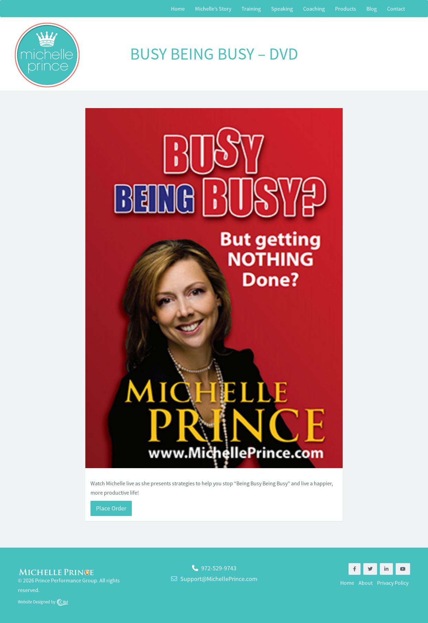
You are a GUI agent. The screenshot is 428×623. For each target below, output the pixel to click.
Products (345, 8)
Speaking (282, 8)
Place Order (111, 508)
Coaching (314, 8)
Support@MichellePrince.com (218, 579)
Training (251, 8)
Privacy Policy (392, 582)
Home (178, 8)
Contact (396, 8)
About (366, 582)
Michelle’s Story (213, 8)
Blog (371, 8)
